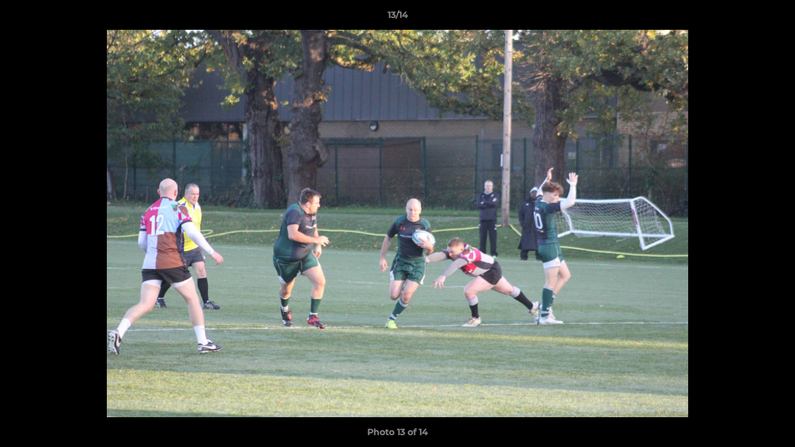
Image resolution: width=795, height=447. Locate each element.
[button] (772, 18)
